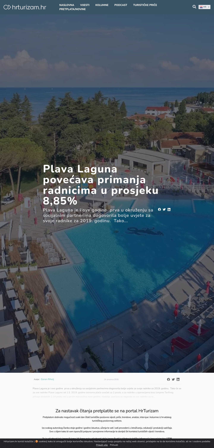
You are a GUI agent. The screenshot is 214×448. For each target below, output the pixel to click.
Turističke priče (145, 5)
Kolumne (101, 5)
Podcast (120, 5)
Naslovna (66, 5)
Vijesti (84, 5)
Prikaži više (102, 445)
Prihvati (114, 445)
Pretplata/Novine (72, 9)
